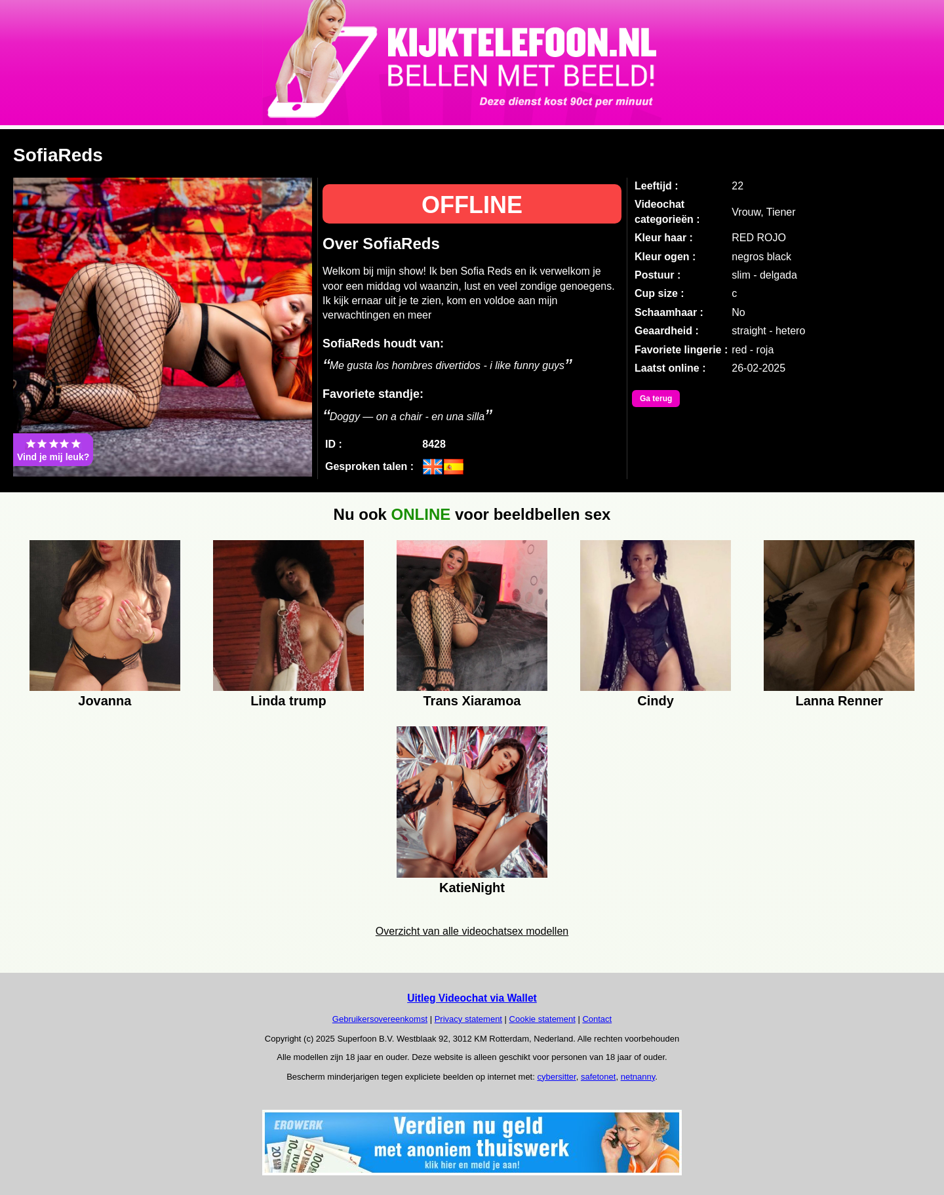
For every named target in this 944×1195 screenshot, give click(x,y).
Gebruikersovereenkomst (379, 1019)
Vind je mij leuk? (53, 449)
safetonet (598, 1077)
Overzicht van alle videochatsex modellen (472, 931)
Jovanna (104, 701)
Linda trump (288, 701)
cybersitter (556, 1077)
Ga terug (656, 398)
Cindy (655, 701)
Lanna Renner (838, 701)
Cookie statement (542, 1019)
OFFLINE (472, 204)
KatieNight (472, 887)
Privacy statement (468, 1019)
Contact (597, 1019)
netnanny (638, 1077)
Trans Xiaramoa (472, 701)
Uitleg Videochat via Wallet (472, 998)
